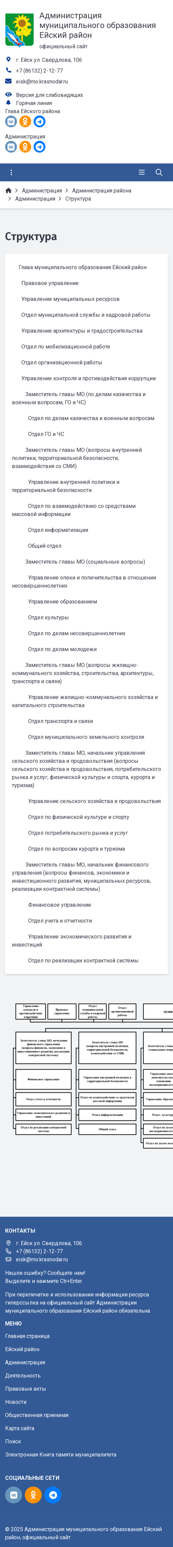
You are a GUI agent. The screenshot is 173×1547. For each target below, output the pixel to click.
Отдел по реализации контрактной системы (83, 960)
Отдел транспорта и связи (60, 721)
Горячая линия (34, 103)
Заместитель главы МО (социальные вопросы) (85, 562)
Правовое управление (50, 283)
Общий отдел (44, 546)
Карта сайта (19, 1428)
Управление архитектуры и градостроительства (81, 331)
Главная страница (27, 1336)
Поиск (13, 1441)
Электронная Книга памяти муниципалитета (60, 1454)
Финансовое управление (59, 905)
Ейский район (22, 1349)
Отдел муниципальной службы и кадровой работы (86, 315)
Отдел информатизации (58, 530)
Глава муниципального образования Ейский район (83, 267)
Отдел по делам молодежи (62, 649)
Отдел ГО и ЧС (46, 434)
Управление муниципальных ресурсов (70, 299)
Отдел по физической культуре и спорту (78, 817)
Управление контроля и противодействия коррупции (88, 378)
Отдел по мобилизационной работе (65, 346)
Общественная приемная (37, 1415)
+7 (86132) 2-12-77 (39, 71)
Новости (15, 1402)
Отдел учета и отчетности (60, 921)
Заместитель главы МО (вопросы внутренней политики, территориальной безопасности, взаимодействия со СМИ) (77, 458)
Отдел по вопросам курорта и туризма (76, 849)
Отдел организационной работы (61, 362)
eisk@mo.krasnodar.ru (42, 81)
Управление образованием (62, 601)
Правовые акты (25, 1389)
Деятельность (23, 1375)
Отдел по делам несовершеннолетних (77, 633)
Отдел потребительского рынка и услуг (78, 833)
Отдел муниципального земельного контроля (86, 737)
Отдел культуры (48, 617)
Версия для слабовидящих (49, 95)
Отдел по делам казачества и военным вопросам (91, 418)
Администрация (25, 1362)
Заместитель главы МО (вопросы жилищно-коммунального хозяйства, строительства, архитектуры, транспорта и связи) (83, 673)
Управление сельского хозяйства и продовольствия (94, 801)
